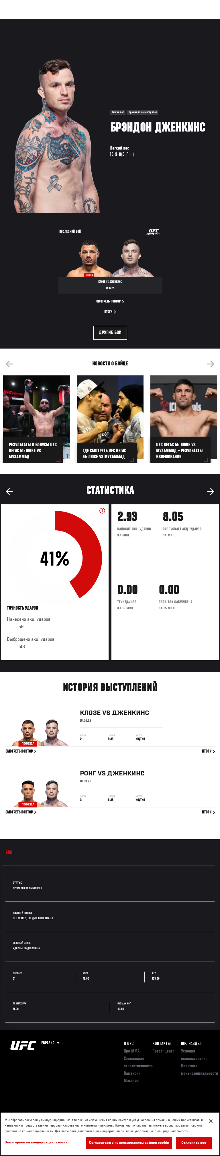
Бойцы (66, 21)
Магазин (186, 21)
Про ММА (132, 1051)
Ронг (88, 775)
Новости (90, 21)
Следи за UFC (157, 21)
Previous (9, 364)
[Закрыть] (211, 1121)
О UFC (128, 1043)
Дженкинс (130, 714)
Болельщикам (124, 21)
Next (211, 364)
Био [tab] (9, 852)
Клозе (90, 714)
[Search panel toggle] (201, 22)
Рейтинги (42, 21)
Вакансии (132, 1073)
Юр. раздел (191, 1043)
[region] (110, 1134)
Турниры (17, 21)
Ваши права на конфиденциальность (36, 1143)
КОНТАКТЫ (161, 1043)
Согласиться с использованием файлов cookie (129, 1143)
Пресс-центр (163, 1051)
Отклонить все (194, 1143)
